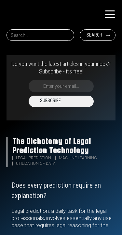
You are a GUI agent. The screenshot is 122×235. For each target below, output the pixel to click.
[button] (110, 14)
